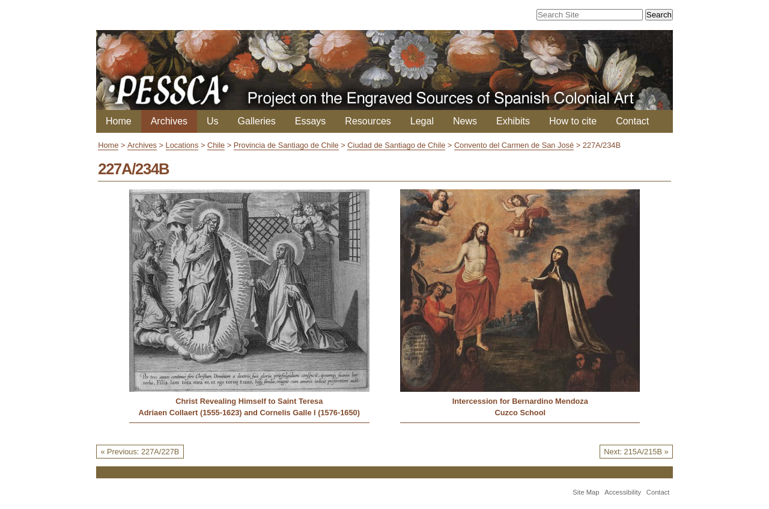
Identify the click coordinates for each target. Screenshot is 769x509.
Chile (216, 145)
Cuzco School (520, 412)
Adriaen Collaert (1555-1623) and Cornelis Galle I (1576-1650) (249, 412)
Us (213, 121)
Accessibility (622, 492)
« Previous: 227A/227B (139, 451)
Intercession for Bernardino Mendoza (520, 401)
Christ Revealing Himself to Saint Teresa (249, 401)
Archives (169, 121)
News (465, 121)
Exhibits (513, 121)
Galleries (257, 121)
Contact (632, 121)
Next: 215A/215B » (636, 451)
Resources (368, 121)
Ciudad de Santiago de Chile (396, 145)
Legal (422, 121)
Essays (310, 121)
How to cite (573, 121)
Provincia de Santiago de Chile (286, 145)
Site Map (586, 492)
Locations (182, 145)
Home (119, 121)
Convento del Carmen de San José (514, 145)
